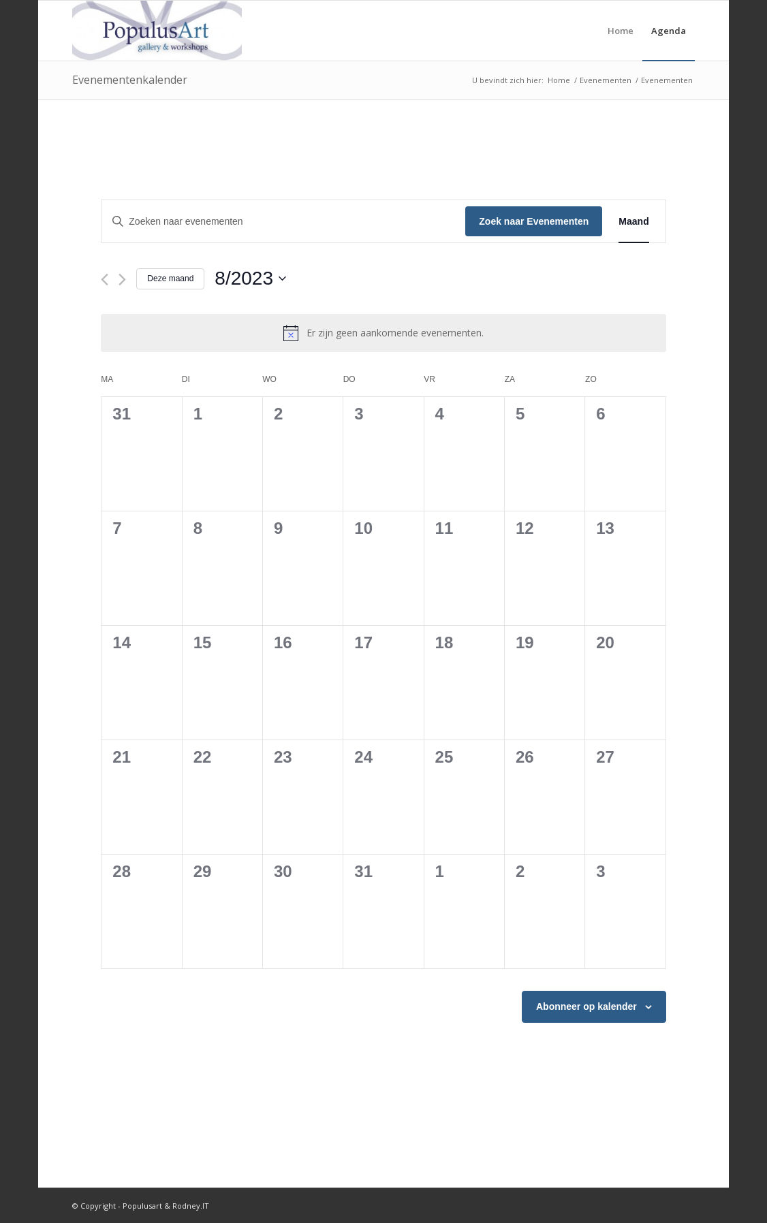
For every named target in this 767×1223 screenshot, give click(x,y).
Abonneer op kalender (586, 1006)
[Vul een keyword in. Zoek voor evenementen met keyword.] (283, 221)
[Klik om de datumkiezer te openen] (250, 278)
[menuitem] (620, 31)
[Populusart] (157, 31)
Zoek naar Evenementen (534, 221)
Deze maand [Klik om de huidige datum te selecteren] (170, 278)
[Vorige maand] (104, 279)
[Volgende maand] (122, 279)
